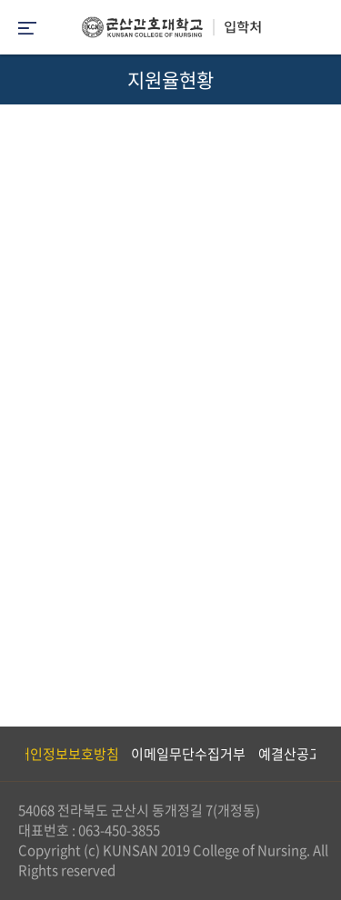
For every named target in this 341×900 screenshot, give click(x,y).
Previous (13, 753)
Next (318, 753)
